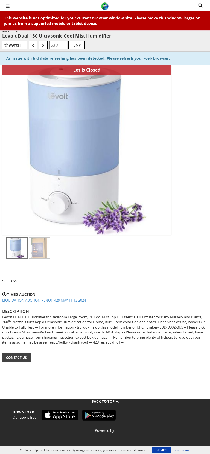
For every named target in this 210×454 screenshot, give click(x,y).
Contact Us (16, 357)
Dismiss (161, 450)
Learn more (182, 450)
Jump (76, 45)
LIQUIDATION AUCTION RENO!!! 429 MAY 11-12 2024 (44, 300)
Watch (15, 45)
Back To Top (105, 401)
